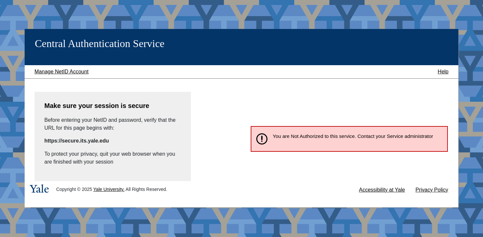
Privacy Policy (431, 190)
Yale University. (109, 189)
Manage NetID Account (61, 71)
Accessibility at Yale (382, 190)
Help (443, 71)
